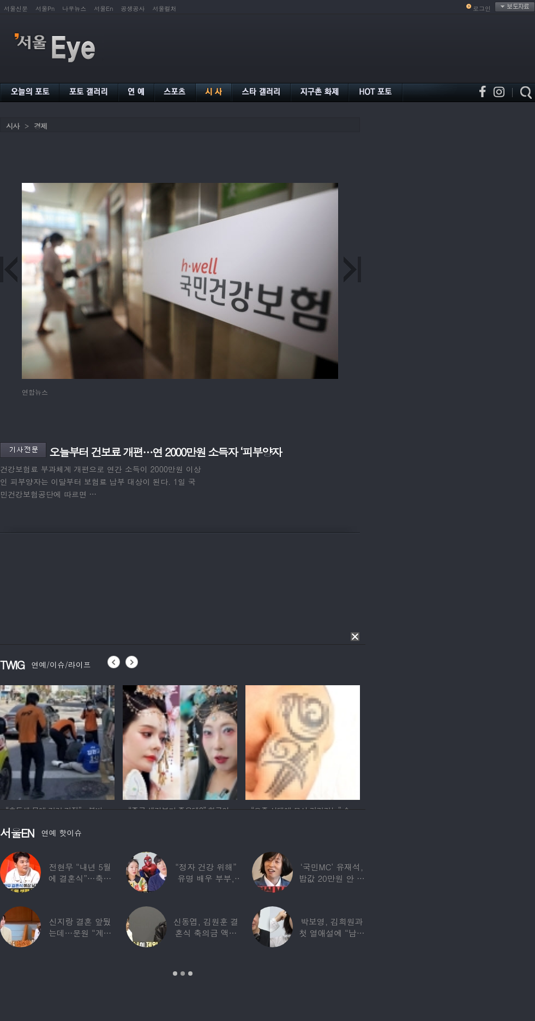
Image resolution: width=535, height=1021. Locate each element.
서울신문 (16, 8)
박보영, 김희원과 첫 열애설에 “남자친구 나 (331, 933)
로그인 (482, 8)
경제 (40, 126)
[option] (57, 741)
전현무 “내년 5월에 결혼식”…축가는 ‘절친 (80, 878)
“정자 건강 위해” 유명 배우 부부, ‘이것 (205, 878)
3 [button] (190, 973)
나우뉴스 (74, 8)
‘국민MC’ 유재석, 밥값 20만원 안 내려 (332, 878)
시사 (12, 126)
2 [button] (183, 973)
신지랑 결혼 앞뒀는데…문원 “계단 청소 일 (80, 933)
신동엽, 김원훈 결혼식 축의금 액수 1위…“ (205, 933)
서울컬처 (165, 8)
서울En (103, 8)
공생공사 (133, 8)
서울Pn (45, 8)
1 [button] (175, 973)
